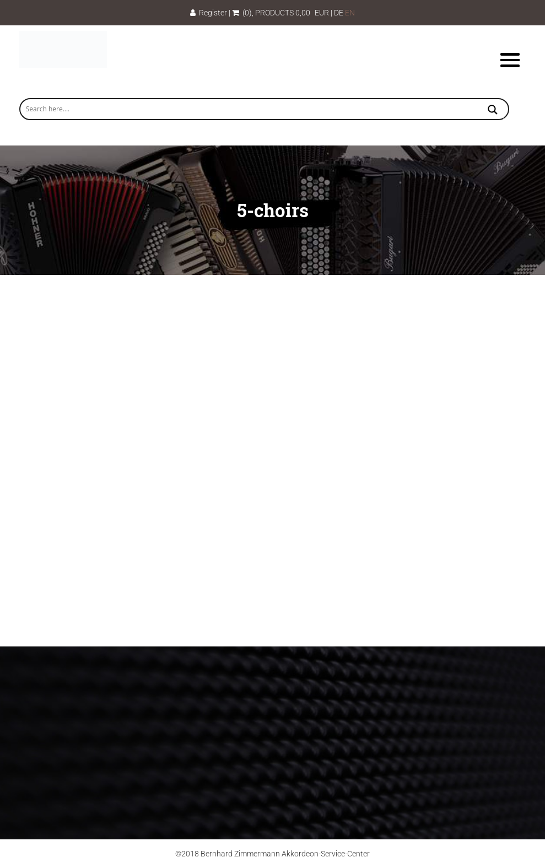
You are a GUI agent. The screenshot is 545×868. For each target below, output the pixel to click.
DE (338, 12)
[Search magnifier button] (493, 110)
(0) (242, 12)
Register (208, 12)
